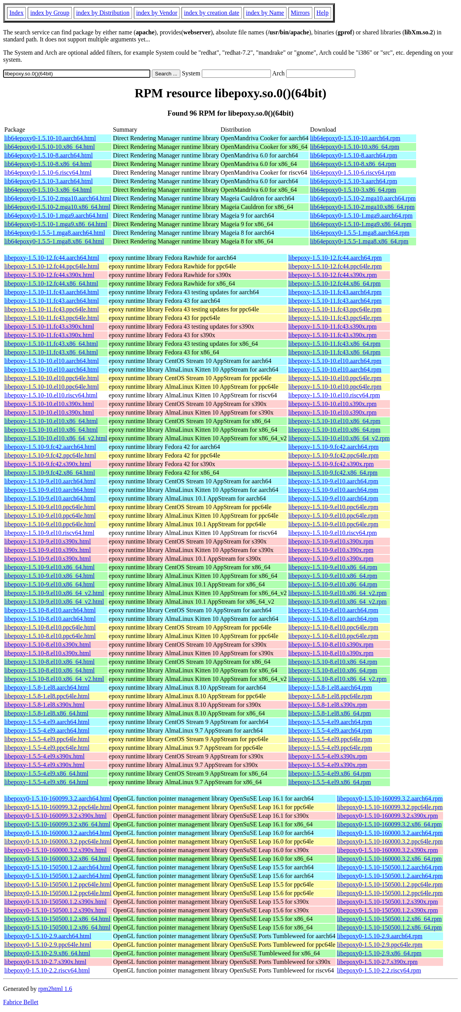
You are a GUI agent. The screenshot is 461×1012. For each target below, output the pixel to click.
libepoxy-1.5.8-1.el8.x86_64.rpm (329, 713)
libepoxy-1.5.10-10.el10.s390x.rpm (332, 404)
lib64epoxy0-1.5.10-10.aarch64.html (50, 138)
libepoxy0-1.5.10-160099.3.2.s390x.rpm (387, 815)
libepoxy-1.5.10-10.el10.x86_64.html (51, 421)
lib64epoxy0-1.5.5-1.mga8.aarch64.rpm (359, 232)
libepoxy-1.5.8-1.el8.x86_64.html (46, 713)
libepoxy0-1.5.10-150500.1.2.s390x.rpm (387, 901)
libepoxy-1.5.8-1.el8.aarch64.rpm (330, 687)
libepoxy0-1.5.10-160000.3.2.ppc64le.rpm (390, 841)
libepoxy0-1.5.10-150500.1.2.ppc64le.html (58, 884)
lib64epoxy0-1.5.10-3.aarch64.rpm (353, 181)
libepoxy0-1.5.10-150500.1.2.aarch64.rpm (390, 867)
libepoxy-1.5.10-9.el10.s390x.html (47, 541)
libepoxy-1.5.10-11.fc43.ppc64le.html (51, 309)
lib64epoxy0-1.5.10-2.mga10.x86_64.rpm (362, 207)
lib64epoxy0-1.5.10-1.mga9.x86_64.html (55, 224)
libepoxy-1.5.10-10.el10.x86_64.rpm (334, 421)
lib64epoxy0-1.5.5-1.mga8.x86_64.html (54, 241)
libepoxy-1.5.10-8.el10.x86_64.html (49, 661)
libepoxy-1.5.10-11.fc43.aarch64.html (51, 292)
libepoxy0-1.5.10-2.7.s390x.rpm (377, 961)
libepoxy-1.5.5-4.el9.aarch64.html (46, 722)
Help (323, 12)
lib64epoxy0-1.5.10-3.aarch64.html (48, 181)
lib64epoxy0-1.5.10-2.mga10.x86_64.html (57, 207)
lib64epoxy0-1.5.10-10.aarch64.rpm (355, 138)
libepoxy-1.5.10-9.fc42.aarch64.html (50, 446)
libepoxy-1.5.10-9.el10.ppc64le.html (50, 507)
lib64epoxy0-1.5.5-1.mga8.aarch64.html (54, 232)
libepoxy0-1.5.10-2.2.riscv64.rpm (379, 970)
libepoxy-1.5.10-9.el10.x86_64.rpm (332, 567)
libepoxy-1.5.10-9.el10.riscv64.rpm (332, 532)
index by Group (49, 12)
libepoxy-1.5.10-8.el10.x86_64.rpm (332, 661)
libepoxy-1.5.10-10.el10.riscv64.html (51, 395)
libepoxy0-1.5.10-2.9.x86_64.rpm (379, 953)
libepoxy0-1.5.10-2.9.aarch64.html (47, 936)
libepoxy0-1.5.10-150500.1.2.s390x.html (55, 901)
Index (16, 12)
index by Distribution (103, 12)
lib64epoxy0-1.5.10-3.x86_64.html (48, 189)
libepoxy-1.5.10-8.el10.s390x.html (47, 644)
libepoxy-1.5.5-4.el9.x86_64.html (46, 773)
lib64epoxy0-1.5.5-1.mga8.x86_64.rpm (359, 241)
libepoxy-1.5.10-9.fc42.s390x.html (47, 464)
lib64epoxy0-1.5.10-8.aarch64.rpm (353, 155)
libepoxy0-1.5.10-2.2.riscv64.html (47, 970)
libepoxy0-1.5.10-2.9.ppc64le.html (47, 944)
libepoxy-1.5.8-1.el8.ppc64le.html (46, 696)
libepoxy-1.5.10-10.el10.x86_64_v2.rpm (339, 438)
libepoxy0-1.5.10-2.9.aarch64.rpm (379, 936)
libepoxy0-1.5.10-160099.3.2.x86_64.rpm (389, 824)
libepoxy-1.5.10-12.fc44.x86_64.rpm (334, 283)
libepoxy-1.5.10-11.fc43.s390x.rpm (332, 326)
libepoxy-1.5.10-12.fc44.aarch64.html (51, 257)
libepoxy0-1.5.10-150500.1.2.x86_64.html (57, 918)
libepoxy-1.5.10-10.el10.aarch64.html (51, 361)
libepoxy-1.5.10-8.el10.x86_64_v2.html (54, 679)
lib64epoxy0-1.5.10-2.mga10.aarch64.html (57, 198)
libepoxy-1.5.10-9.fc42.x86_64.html (49, 472)
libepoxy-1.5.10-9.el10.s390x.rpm (330, 541)
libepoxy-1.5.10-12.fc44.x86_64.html (51, 283)
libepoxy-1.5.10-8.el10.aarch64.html (50, 610)
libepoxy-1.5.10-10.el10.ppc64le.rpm (334, 378)
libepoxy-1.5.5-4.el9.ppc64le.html (46, 739)
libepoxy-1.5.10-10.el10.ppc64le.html (51, 378)
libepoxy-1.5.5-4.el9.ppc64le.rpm (330, 739)
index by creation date (211, 12)
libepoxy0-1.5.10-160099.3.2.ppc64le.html (58, 807)
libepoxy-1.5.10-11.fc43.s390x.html (49, 326)
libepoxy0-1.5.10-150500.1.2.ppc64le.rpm (390, 884)
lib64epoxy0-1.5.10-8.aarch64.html (48, 155)
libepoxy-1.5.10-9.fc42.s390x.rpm (331, 464)
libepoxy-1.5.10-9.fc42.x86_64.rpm (332, 472)
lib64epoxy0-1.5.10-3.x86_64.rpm (353, 189)
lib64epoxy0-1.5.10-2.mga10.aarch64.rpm (363, 198)
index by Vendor (156, 12)
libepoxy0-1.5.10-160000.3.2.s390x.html (55, 850)
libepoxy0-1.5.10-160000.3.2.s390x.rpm (387, 850)
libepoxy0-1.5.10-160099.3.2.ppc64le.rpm (390, 807)
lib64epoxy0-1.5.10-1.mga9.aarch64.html (56, 215)
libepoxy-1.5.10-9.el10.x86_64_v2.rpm (337, 593)
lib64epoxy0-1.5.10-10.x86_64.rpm (354, 146)
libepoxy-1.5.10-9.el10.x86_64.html (49, 567)
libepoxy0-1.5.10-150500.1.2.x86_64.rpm (389, 918)
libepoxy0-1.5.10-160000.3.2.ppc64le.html (58, 841)
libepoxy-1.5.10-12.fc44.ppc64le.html (51, 266)
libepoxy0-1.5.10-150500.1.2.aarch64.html (58, 867)
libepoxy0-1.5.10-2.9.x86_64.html (47, 953)
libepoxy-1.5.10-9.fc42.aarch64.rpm (333, 446)
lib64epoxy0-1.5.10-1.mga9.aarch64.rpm (361, 215)
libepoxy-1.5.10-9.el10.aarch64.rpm (333, 481)
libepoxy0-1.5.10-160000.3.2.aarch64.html (58, 833)
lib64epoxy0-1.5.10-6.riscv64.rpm (353, 172)
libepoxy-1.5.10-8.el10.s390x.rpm (330, 644)
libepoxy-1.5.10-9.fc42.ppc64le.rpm (333, 455)
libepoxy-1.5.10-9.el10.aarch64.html (50, 481)
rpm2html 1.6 (55, 988)
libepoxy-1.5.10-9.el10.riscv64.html (49, 532)
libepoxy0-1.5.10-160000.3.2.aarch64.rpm (390, 833)
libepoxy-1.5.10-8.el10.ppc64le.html (50, 627)
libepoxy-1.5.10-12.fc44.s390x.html (49, 275)
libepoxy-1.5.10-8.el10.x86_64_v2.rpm (337, 679)
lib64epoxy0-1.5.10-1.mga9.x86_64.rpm (360, 224)
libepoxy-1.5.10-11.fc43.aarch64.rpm (334, 292)
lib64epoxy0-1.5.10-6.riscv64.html (47, 172)
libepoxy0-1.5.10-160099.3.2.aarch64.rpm (390, 798)
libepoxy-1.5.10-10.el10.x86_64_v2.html (55, 438)
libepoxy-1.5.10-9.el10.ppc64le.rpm (333, 507)
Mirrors (300, 12)
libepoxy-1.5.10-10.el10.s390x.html (49, 404)
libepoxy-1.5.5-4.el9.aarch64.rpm (330, 722)
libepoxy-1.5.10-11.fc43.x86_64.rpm (334, 343)
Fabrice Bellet (20, 1002)
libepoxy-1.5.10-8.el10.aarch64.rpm (333, 610)
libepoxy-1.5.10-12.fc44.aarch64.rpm (334, 257)
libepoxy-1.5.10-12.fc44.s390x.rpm (332, 275)
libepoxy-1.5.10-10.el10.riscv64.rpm (334, 395)
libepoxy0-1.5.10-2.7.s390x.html (45, 961)
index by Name (265, 12)
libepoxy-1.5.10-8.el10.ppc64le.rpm (333, 627)
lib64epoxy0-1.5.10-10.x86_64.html (49, 146)
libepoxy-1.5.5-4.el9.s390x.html (44, 756)
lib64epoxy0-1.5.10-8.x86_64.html (48, 164)
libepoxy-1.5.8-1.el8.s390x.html (44, 704)
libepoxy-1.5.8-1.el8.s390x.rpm (327, 704)
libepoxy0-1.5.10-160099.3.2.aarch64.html (58, 798)
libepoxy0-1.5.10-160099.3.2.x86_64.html (57, 824)
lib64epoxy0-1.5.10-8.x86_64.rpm (353, 164)
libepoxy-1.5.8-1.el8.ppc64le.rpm (330, 696)
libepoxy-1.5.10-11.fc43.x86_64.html (51, 343)
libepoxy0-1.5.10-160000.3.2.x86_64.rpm (389, 858)
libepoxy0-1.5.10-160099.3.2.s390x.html (55, 815)
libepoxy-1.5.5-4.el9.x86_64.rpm (329, 773)
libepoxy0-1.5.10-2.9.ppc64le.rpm (379, 944)
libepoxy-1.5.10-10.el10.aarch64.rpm (334, 361)
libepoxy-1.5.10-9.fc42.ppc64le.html (50, 455)
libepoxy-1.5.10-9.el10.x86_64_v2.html (54, 593)
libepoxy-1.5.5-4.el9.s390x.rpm (327, 756)
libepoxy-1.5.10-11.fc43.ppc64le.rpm (334, 309)
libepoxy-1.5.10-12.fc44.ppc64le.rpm (335, 266)
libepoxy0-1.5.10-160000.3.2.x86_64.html (57, 858)
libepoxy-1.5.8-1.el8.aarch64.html (46, 687)
